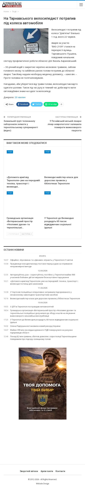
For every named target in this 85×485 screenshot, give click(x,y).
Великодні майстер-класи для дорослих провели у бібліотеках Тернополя (45, 298)
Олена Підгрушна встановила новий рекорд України (35, 326)
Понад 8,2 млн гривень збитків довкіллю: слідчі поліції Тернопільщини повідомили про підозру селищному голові (43, 337)
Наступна (27, 234)
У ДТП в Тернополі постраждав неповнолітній (32, 306)
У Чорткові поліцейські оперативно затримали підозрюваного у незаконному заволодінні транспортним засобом (41, 293)
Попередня (13, 234)
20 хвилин (20, 97)
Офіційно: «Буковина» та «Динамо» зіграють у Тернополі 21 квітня (41, 260)
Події (10, 152)
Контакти (60, 471)
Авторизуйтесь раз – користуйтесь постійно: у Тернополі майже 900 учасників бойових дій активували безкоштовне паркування (42, 276)
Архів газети (47, 471)
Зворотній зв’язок (29, 471)
